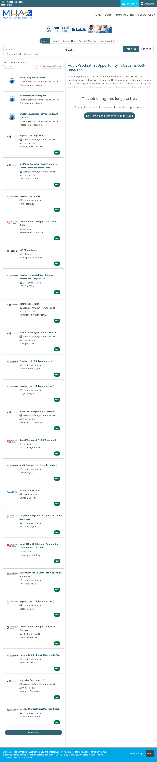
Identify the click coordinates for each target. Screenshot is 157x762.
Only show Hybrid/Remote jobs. (22, 54)
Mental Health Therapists (32, 95)
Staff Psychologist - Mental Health (37, 332)
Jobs (108, 14)
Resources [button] (145, 14)
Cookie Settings (135, 753)
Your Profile (125, 14)
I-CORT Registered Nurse (32, 77)
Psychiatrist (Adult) (29, 196)
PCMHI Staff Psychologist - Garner (37, 411)
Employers (147, 3)
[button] (146, 49)
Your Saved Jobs (108, 40)
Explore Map (69, 40)
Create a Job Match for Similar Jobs (109, 116)
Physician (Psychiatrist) (31, 680)
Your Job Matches (87, 40)
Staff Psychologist (29, 303)
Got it (150, 753)
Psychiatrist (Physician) (31, 135)
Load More (33, 732)
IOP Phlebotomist (28, 250)
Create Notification (52, 66)
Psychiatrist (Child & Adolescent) (36, 361)
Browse (55, 40)
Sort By (8, 66)
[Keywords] (33, 49)
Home (97, 14)
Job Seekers (129, 3)
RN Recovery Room (29, 490)
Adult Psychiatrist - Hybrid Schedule (38, 465)
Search (44, 40)
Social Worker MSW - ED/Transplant (37, 439)
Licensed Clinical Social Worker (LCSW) (39, 655)
